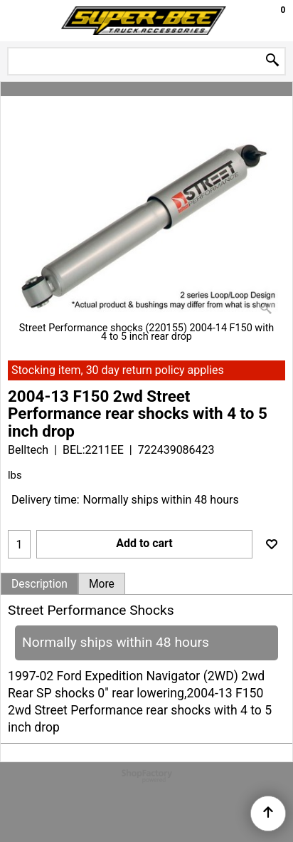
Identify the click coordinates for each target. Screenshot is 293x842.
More (101, 584)
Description (39, 584)
